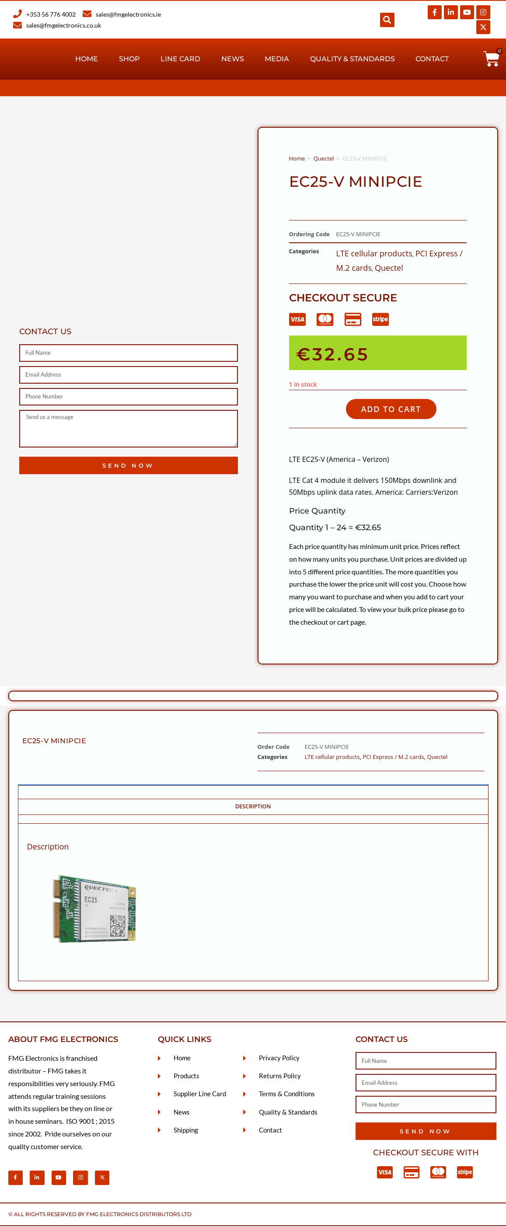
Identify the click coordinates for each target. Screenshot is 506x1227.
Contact (432, 59)
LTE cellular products (374, 253)
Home (86, 59)
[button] (387, 20)
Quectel (324, 158)
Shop (129, 59)
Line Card (180, 59)
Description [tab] (253, 807)
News (232, 59)
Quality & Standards (352, 59)
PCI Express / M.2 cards (393, 758)
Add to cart (394, 409)
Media (277, 59)
